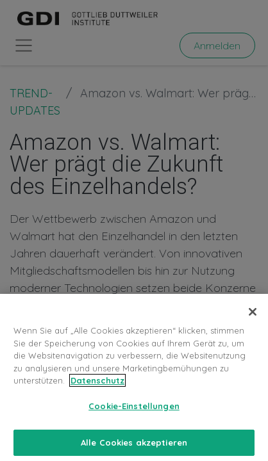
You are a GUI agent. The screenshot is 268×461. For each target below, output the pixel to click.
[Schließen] (253, 323)
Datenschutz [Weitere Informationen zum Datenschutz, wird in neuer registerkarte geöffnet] (97, 391)
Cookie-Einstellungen (134, 416)
